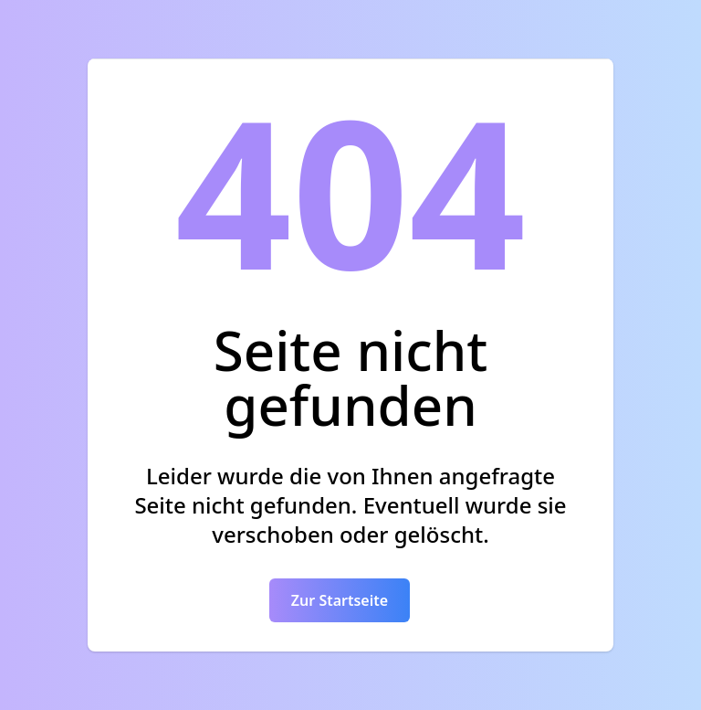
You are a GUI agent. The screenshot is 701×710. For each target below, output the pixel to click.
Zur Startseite (339, 600)
